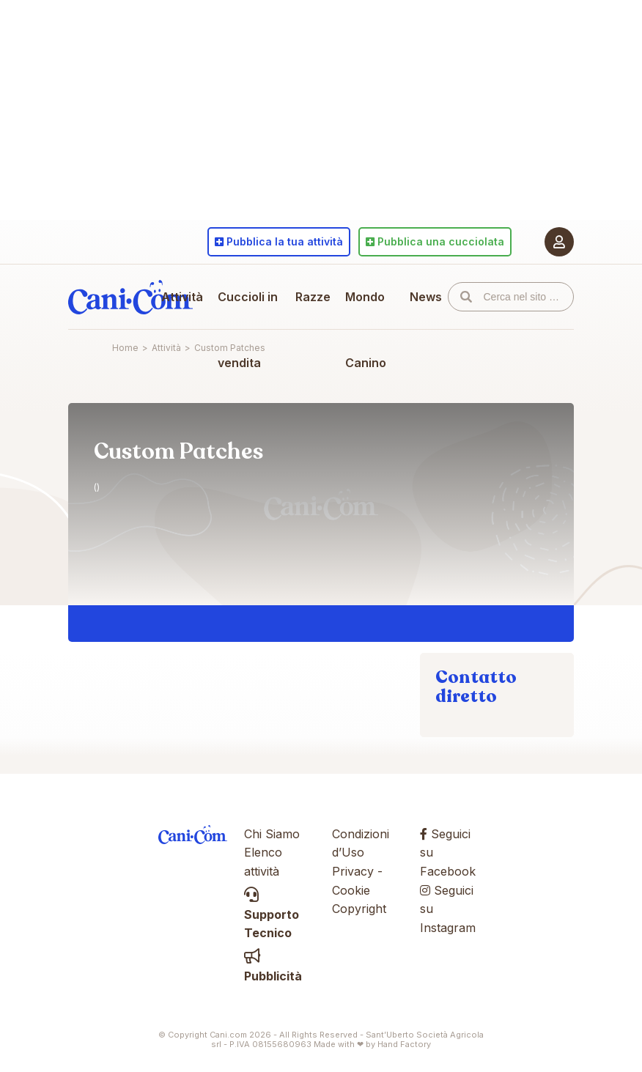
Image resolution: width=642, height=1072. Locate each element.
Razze (313, 296)
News (426, 296)
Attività (182, 296)
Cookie (351, 890)
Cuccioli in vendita (248, 329)
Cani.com (130, 296)
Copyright (359, 908)
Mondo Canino (365, 329)
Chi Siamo (272, 834)
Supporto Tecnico (271, 914)
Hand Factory (404, 1044)
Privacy (353, 871)
